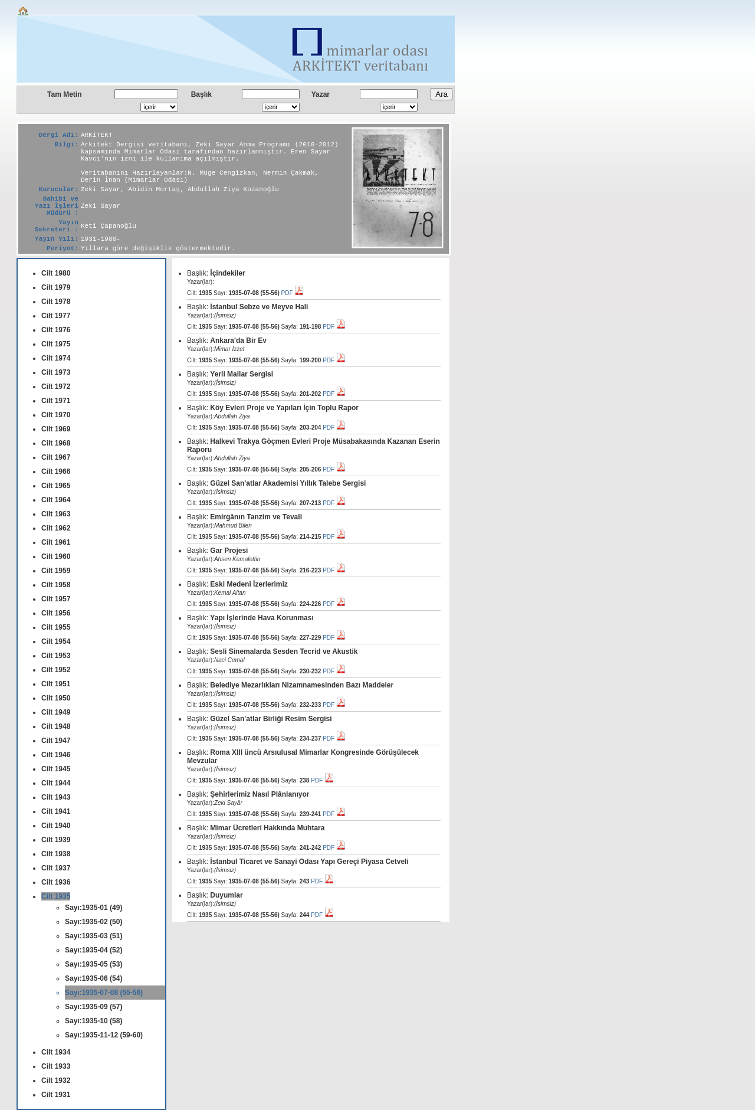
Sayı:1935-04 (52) (93, 950)
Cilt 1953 (55, 655)
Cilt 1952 (55, 670)
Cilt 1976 (55, 330)
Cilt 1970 (55, 415)
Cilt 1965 (55, 486)
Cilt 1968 (55, 443)
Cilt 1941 (55, 811)
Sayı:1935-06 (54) (93, 978)
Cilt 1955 (55, 627)
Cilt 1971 (55, 401)
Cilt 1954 (55, 641)
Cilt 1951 (55, 684)
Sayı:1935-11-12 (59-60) (104, 1035)
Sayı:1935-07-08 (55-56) (104, 992)
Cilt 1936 (55, 882)
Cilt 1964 (55, 500)
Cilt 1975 (55, 344)
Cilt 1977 (55, 316)
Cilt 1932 (55, 1080)
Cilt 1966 (55, 471)
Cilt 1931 (55, 1095)
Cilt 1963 (55, 514)
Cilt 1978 (55, 301)
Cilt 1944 (55, 783)
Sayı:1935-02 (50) (93, 922)
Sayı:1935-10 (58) (93, 1021)
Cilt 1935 (55, 896)
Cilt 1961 (55, 542)
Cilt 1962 (55, 528)
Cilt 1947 (55, 740)
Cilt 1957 (55, 599)
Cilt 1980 (55, 273)
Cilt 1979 (55, 287)
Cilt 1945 (55, 769)
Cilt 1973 (55, 372)
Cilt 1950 (55, 698)
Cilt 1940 (55, 825)
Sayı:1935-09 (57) (93, 1007)
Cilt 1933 (55, 1066)
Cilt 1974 (55, 358)
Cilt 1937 (55, 868)
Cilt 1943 (55, 797)
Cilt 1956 (55, 613)
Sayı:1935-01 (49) (93, 907)
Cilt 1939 (55, 840)
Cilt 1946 (55, 755)
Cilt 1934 (55, 1052)
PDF (292, 293)
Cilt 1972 (55, 386)
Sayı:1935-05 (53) (93, 964)
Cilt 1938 (55, 854)
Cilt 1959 (55, 571)
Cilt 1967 (55, 457)
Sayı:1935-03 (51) (93, 936)
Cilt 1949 (55, 712)
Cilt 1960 (55, 556)
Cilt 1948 (55, 726)
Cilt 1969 (55, 429)
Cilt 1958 (55, 585)
